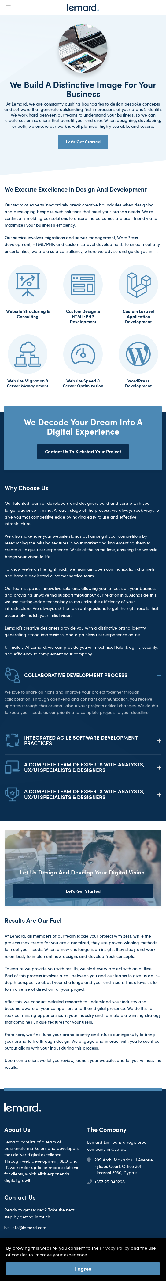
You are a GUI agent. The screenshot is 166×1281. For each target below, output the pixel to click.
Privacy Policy (115, 1248)
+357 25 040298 (109, 1182)
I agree (83, 1268)
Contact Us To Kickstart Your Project (83, 451)
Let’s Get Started (83, 141)
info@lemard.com (28, 1227)
